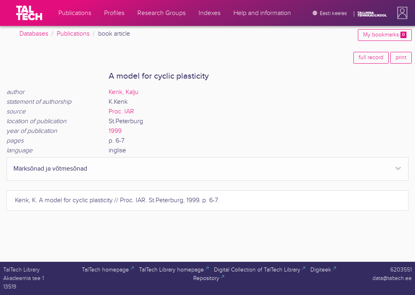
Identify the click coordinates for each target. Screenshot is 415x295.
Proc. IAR (121, 111)
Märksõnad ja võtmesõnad (50, 169)
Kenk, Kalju (124, 92)
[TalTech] (29, 13)
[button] (401, 13)
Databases (33, 34)
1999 (115, 131)
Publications (73, 34)
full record (371, 57)
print (401, 57)
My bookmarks (384, 35)
